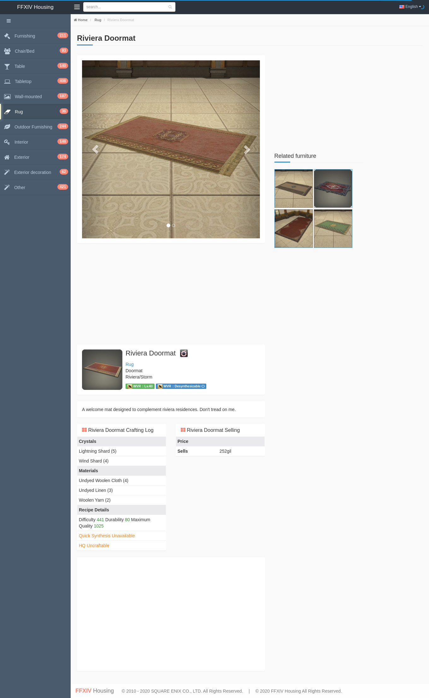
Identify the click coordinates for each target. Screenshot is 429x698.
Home (82, 20)
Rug (97, 20)
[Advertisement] (171, 294)
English (410, 6)
